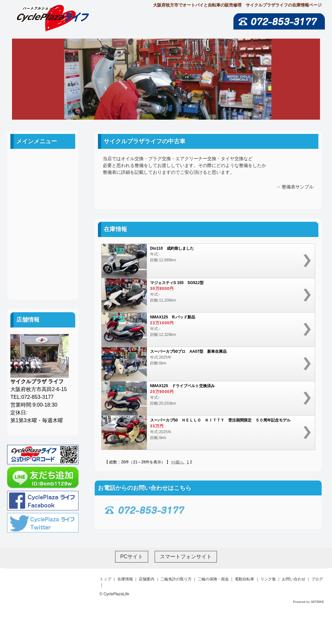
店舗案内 (42, 191)
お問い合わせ (42, 264)
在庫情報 (125, 579)
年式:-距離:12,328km (204, 330)
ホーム (42, 162)
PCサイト (131, 556)
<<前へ (177, 462)
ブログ (42, 279)
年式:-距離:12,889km (204, 261)
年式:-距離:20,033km (204, 398)
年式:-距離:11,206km (204, 295)
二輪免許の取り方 (42, 206)
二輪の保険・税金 (42, 221)
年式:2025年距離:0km (204, 364)
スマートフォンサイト (186, 556)
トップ (105, 579)
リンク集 (42, 250)
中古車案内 (42, 177)
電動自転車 (42, 235)
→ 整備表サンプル (295, 186)
